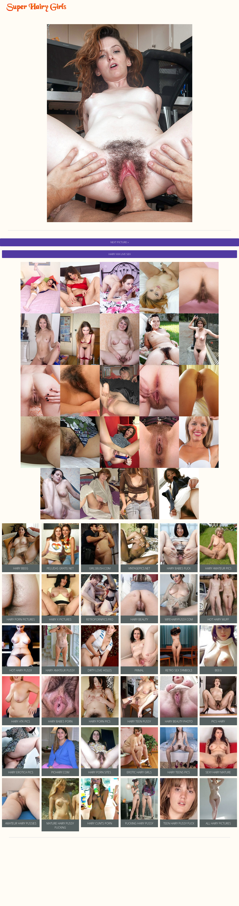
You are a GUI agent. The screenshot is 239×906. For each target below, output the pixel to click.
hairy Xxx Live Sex (120, 254)
